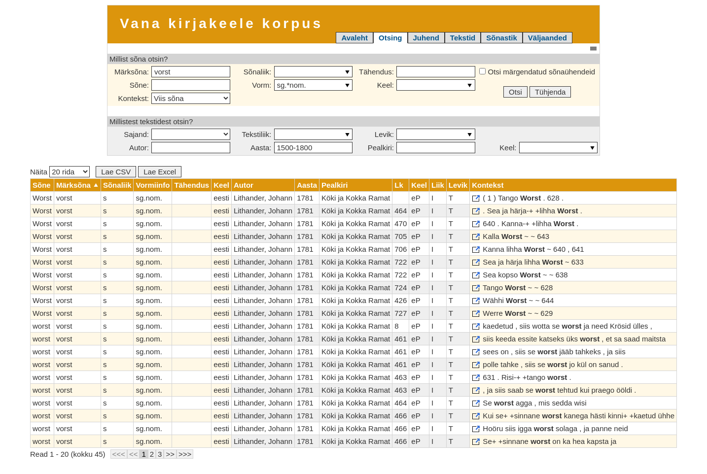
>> (170, 454)
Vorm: (261, 85)
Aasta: (261, 147)
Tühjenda (550, 92)
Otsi (515, 92)
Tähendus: (376, 72)
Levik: (384, 134)
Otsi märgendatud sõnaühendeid (537, 72)
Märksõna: (131, 72)
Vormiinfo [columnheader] (153, 185)
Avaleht (354, 38)
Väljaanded (547, 38)
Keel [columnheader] (221, 185)
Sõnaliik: (258, 72)
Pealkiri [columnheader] (334, 185)
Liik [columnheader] (437, 185)
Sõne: (139, 85)
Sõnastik (501, 38)
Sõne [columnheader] (42, 185)
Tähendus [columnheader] (191, 185)
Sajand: (136, 134)
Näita (60, 172)
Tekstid (462, 38)
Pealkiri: (381, 147)
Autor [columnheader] (243, 185)
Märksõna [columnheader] (73, 185)
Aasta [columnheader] (307, 185)
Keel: (385, 85)
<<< (118, 454)
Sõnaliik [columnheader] (117, 185)
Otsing (390, 38)
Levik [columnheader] (458, 185)
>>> (184, 454)
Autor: (139, 147)
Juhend (426, 38)
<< (133, 454)
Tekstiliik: (256, 134)
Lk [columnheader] (398, 185)
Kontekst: (133, 98)
